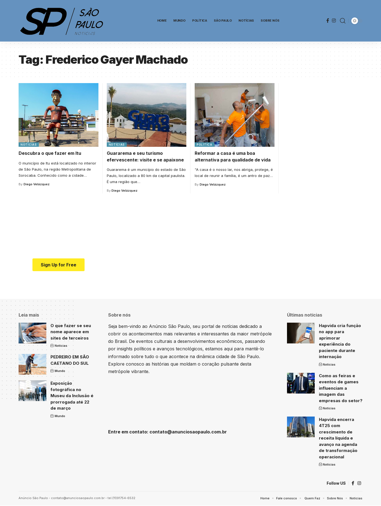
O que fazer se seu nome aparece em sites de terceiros (70, 332)
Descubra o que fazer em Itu (50, 153)
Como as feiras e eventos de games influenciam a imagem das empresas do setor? (340, 388)
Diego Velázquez (37, 184)
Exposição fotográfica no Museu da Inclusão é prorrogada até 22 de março (71, 396)
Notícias (29, 144)
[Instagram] (334, 20)
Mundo (60, 371)
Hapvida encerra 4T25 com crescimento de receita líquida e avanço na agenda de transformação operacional (338, 438)
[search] (343, 20)
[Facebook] (328, 20)
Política (204, 144)
